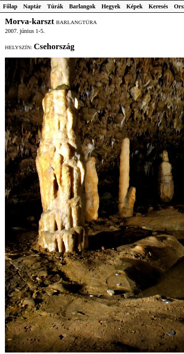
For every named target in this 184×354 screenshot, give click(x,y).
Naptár (32, 6)
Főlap (10, 6)
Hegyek (111, 6)
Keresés (158, 6)
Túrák (55, 6)
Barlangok (82, 6)
